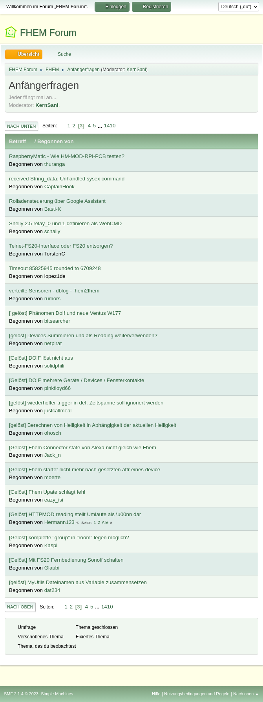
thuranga (54, 164)
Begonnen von (55, 141)
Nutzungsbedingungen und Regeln (196, 693)
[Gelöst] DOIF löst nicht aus (41, 358)
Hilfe (156, 693)
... (101, 126)
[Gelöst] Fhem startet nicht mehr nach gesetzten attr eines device (84, 469)
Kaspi (50, 545)
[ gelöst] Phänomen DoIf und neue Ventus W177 (65, 313)
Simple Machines (57, 693)
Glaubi (52, 568)
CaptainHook (59, 186)
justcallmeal (58, 410)
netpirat (53, 343)
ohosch (52, 433)
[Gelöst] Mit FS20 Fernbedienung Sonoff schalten (66, 560)
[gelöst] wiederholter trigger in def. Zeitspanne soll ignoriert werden (86, 403)
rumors (52, 298)
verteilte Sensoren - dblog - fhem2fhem (54, 291)
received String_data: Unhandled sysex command (66, 179)
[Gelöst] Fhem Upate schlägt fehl (47, 492)
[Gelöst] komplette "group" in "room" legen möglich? (69, 537)
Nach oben (20, 607)
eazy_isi (53, 500)
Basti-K (52, 209)
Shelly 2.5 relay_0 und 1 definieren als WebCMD (65, 223)
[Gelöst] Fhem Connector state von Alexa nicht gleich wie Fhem (82, 447)
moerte (52, 477)
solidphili (54, 366)
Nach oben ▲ (246, 693)
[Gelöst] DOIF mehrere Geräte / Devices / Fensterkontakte (76, 380)
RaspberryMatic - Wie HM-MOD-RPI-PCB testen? (66, 156)
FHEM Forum (48, 32)
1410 (110, 126)
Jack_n (52, 455)
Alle (105, 522)
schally (52, 231)
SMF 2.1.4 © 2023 (21, 693)
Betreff (21, 141)
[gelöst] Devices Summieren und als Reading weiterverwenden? (83, 335)
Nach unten (21, 126)
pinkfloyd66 (57, 388)
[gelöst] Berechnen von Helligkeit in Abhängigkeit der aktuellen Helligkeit (92, 425)
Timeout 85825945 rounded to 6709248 (55, 268)
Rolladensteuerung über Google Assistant (57, 201)
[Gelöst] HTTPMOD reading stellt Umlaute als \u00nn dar (75, 514)
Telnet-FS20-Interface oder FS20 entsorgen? (61, 246)
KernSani (136, 69)
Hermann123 (59, 522)
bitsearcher (57, 321)
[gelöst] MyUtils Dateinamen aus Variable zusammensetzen (78, 582)
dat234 (52, 590)
